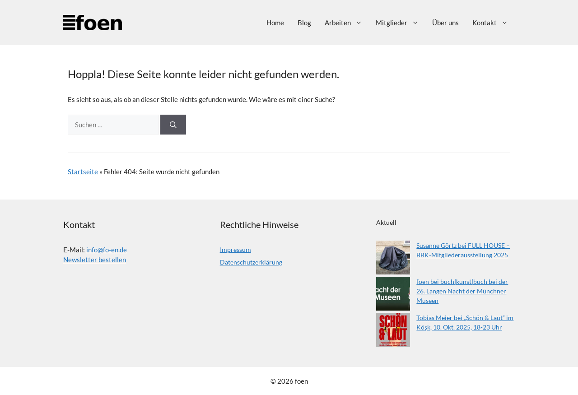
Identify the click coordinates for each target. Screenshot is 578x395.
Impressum (235, 249)
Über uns (445, 23)
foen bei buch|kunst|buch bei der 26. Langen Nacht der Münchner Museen (462, 291)
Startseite (83, 171)
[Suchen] (173, 125)
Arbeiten (347, 22)
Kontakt (493, 22)
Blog (304, 23)
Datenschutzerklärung (251, 262)
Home (275, 23)
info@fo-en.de (106, 250)
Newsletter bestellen (94, 260)
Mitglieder (400, 22)
